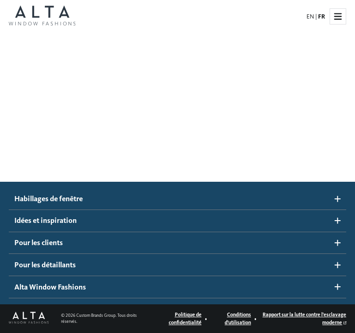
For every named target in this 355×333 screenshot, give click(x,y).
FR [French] (321, 16)
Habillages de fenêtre (177, 198)
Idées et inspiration (177, 220)
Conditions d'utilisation (238, 318)
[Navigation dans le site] (338, 16)
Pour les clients (177, 242)
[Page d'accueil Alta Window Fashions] (42, 16)
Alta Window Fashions (177, 287)
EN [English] (310, 16)
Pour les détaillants (177, 264)
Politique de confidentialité (185, 318)
